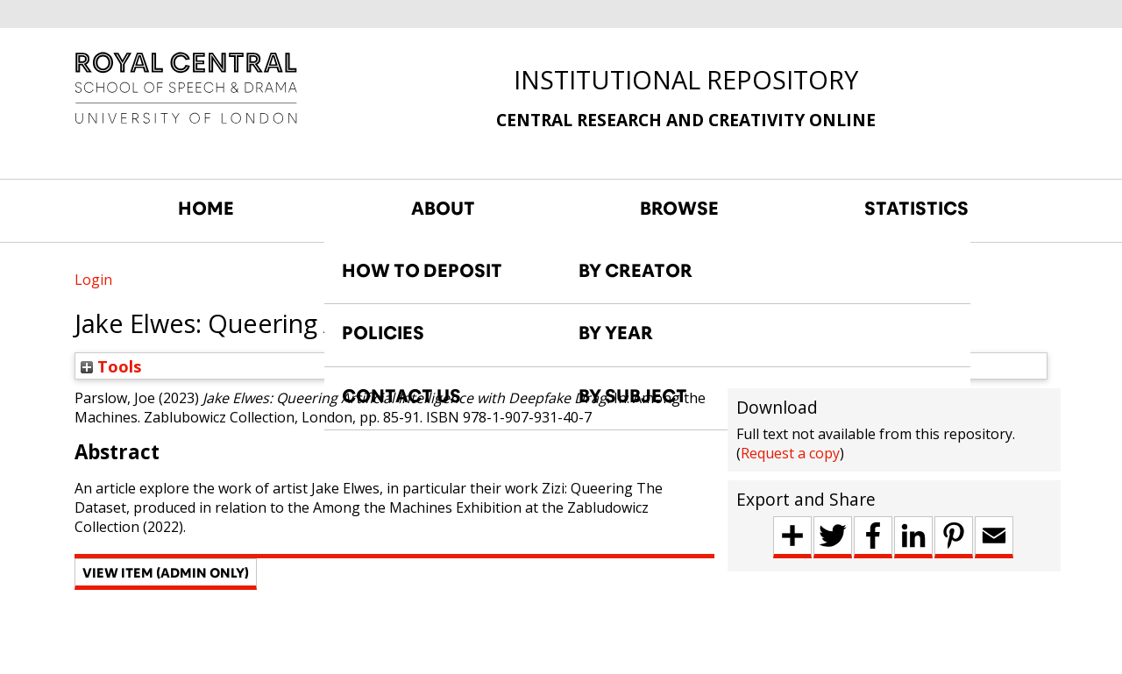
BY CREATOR (635, 270)
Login (93, 279)
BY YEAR (616, 333)
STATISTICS (916, 208)
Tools (111, 366)
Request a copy (790, 453)
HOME (206, 208)
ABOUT (443, 208)
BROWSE (679, 208)
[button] (166, 574)
